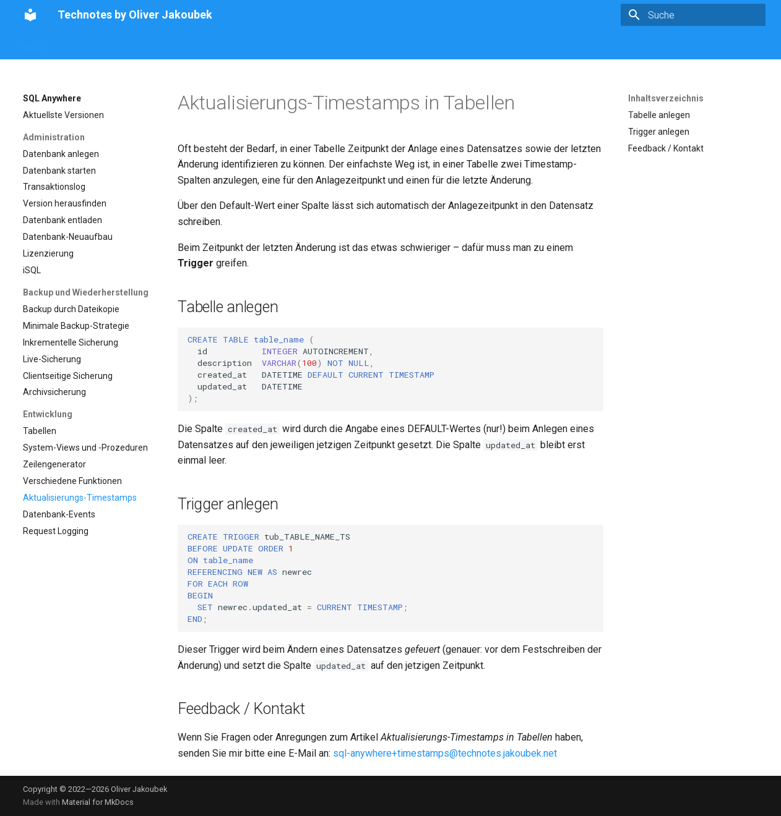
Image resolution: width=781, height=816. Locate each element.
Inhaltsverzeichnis (666, 98)
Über (471, 45)
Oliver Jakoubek (139, 789)
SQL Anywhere (259, 45)
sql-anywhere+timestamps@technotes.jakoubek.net (445, 753)
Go (308, 45)
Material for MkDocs (98, 802)
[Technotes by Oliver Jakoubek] (30, 14)
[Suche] (693, 15)
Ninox (403, 45)
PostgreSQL (191, 45)
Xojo (369, 45)
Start (33, 45)
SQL (145, 45)
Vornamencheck (90, 45)
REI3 (336, 45)
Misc (438, 45)
